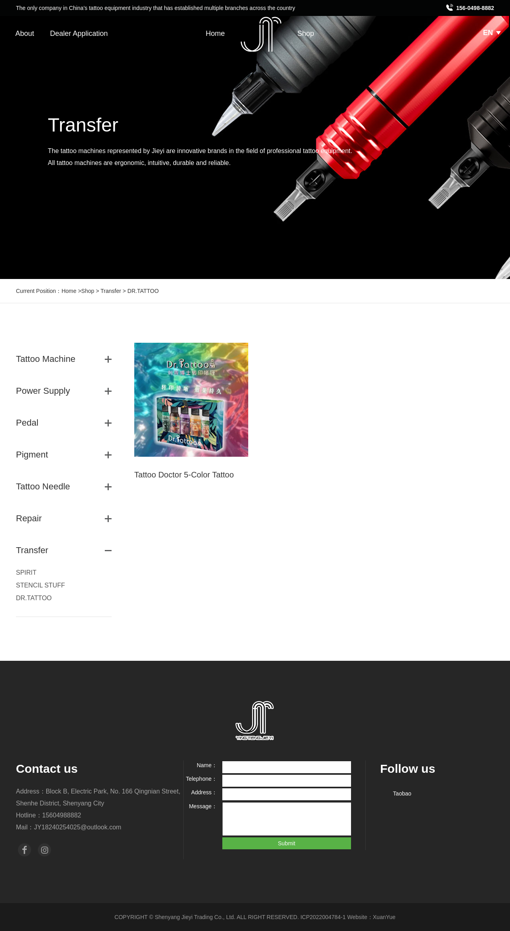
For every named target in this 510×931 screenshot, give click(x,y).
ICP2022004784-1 (323, 917)
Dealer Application (79, 33)
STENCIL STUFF (40, 585)
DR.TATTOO (34, 598)
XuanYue (384, 917)
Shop (305, 33)
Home (215, 33)
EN (492, 33)
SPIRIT (26, 572)
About (24, 33)
